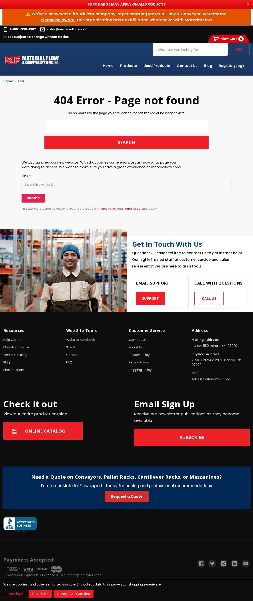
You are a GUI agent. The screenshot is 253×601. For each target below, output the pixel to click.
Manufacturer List (17, 347)
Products (128, 65)
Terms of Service (136, 209)
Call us (209, 298)
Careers (72, 355)
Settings (16, 593)
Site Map (73, 347)
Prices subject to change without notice (36, 37)
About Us (136, 347)
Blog (208, 65)
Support (150, 298)
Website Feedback (80, 340)
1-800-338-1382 (19, 29)
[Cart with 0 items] (228, 38)
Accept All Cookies (73, 593)
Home (108, 65)
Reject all (40, 593)
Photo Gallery (13, 370)
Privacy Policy (106, 209)
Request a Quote (126, 496)
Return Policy (139, 362)
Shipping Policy (140, 370)
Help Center (12, 340)
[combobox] (190, 49)
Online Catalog (15, 355)
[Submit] (33, 198)
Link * (26, 176)
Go (238, 50)
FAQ (69, 362)
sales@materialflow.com (64, 29)
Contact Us (187, 65)
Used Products (156, 65)
